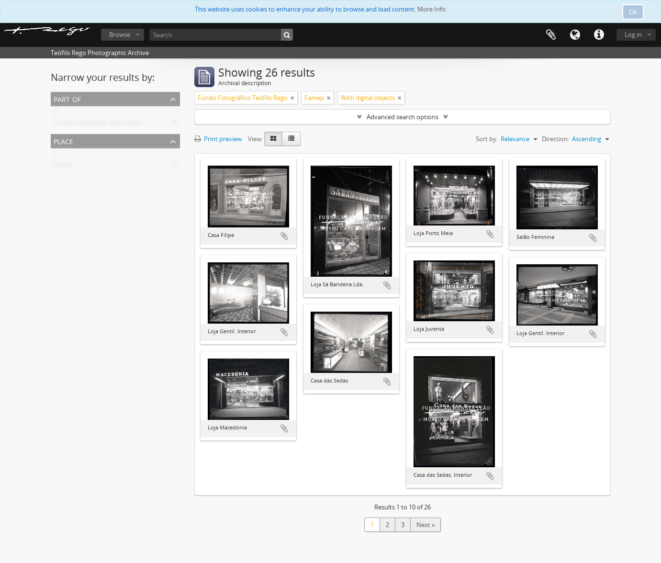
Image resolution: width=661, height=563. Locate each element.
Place (63, 140)
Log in (633, 34)
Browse (119, 34)
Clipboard (551, 35)
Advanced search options (402, 117)
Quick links (599, 35)
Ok (633, 12)
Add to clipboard (284, 236)
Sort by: (487, 139)
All (56, 112)
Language (575, 35)
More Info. (432, 9)
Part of (67, 98)
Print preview (218, 139)
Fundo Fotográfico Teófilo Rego (98, 123)
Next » (425, 524)
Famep (62, 165)
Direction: (555, 139)
